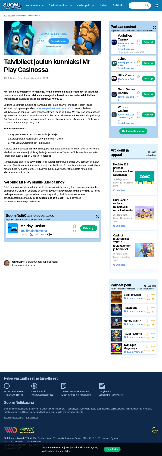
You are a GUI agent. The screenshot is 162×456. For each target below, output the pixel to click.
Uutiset (103, 5)
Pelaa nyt (88, 228)
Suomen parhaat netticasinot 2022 (55, 108)
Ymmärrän (112, 449)
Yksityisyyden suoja (13, 417)
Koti (5, 15)
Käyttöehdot (32, 417)
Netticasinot (33, 5)
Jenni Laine (24, 78)
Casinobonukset (58, 5)
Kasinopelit (83, 5)
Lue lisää (151, 286)
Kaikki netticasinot (133, 131)
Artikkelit (118, 5)
